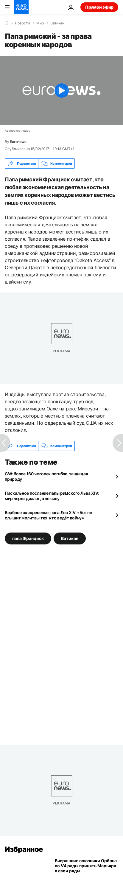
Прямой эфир (99, 7)
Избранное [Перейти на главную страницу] (24, 849)
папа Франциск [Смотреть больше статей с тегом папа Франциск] (28, 538)
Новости (22, 23)
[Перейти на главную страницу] (21, 7)
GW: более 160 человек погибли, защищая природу (46, 476)
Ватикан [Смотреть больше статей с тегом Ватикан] (69, 538)
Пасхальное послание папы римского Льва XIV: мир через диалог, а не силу (52, 496)
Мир (40, 23)
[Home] (6, 23)
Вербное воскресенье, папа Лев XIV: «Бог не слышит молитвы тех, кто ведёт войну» (48, 515)
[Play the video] (61, 90)
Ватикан (57, 23)
